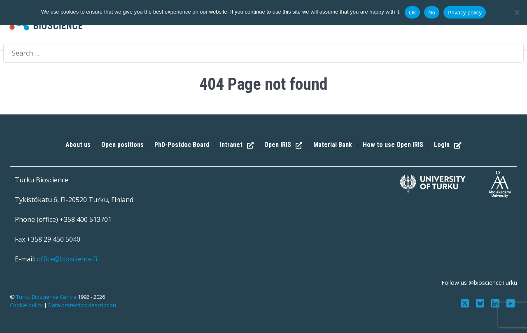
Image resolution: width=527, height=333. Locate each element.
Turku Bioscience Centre (47, 296)
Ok (412, 12)
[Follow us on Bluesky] (481, 302)
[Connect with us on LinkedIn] (496, 302)
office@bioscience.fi (67, 258)
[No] (517, 12)
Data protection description (82, 305)
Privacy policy (465, 12)
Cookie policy (26, 305)
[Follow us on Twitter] (465, 302)
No (431, 12)
